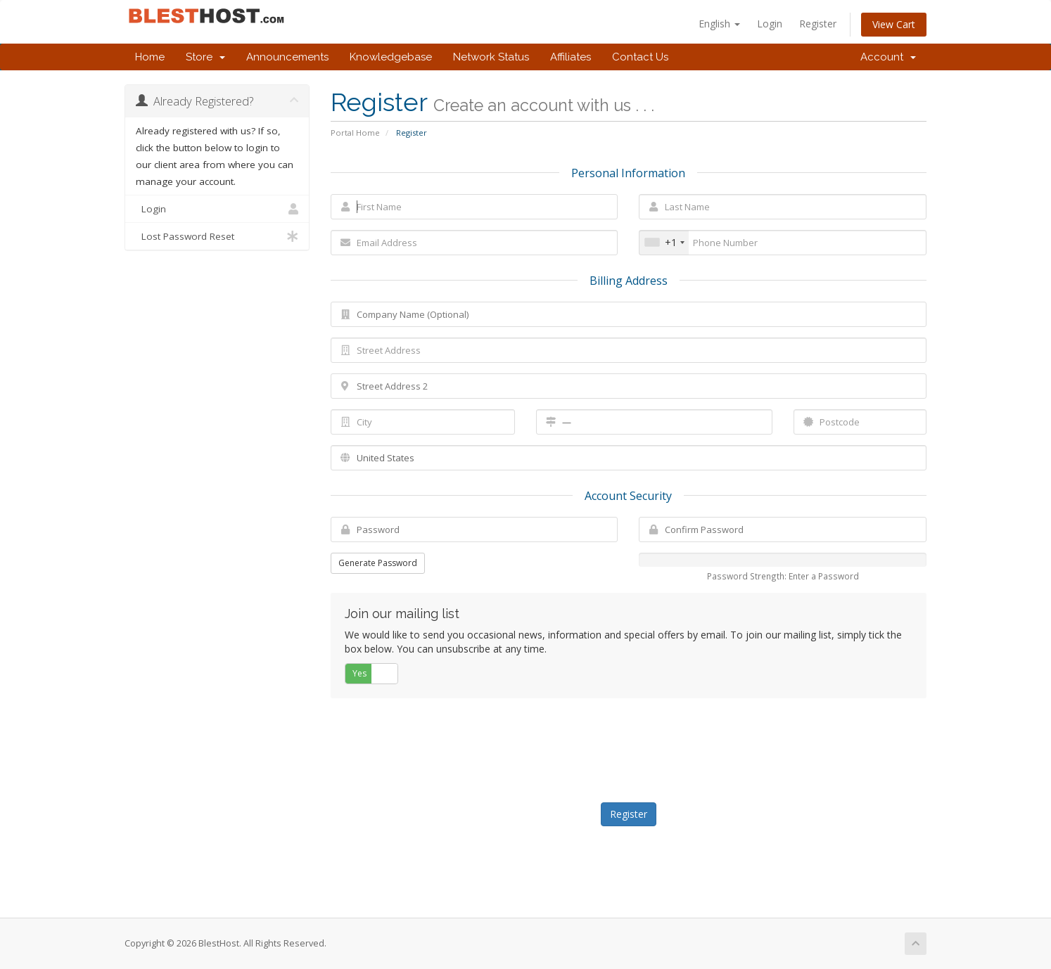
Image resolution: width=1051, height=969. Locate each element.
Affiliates (570, 57)
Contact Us (640, 57)
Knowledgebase (391, 57)
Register (817, 23)
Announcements (287, 57)
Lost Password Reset (217, 236)
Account (888, 57)
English (719, 23)
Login (769, 23)
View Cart (893, 24)
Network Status (491, 57)
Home (150, 57)
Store (205, 57)
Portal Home (355, 132)
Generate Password (377, 563)
